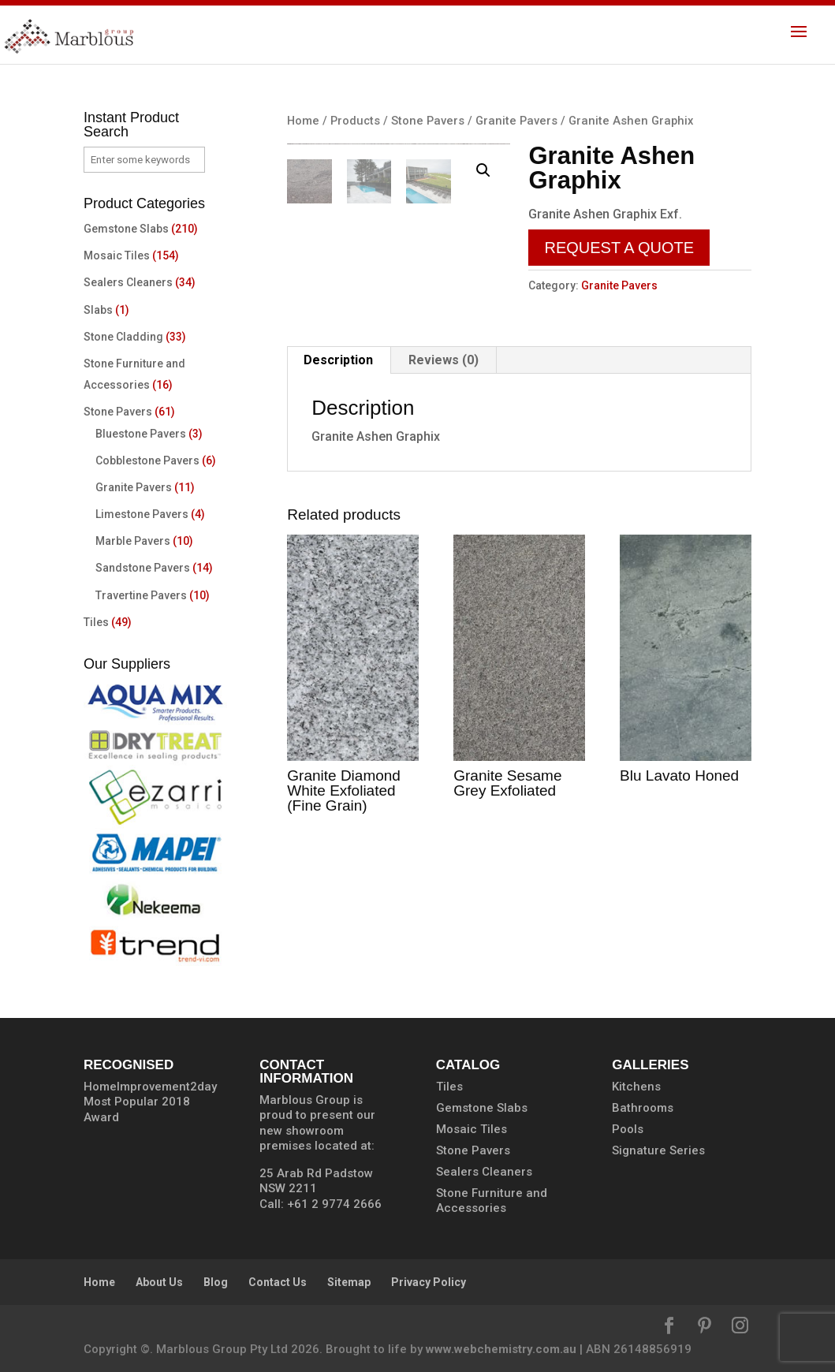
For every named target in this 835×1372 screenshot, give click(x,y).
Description (338, 422)
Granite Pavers (516, 121)
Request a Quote (619, 247)
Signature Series (658, 1150)
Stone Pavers (427, 121)
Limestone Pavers (141, 514)
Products (355, 121)
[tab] (338, 422)
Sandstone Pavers (142, 567)
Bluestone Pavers (140, 433)
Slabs (98, 310)
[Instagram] (740, 1327)
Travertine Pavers (141, 595)
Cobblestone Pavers (147, 460)
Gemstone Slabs (126, 228)
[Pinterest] (704, 1327)
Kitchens (636, 1086)
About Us (159, 1282)
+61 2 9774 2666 (334, 1204)
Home (303, 121)
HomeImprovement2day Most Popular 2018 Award (150, 1101)
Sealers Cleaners (128, 282)
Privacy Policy (428, 1282)
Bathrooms (642, 1108)
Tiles (96, 622)
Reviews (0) (443, 422)
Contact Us (277, 1282)
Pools (627, 1129)
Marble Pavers (132, 541)
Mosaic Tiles (117, 255)
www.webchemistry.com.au (501, 1349)
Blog (215, 1282)
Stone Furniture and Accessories (491, 1201)
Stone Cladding (123, 336)
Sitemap (349, 1282)
